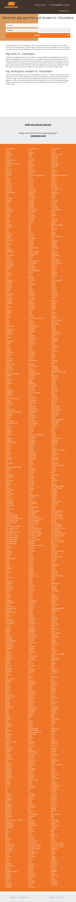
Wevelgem (54, 869)
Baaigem (8, 162)
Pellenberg (54, 463)
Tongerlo (8, 566)
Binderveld (8, 185)
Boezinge (8, 189)
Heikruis (30, 276)
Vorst (52, 593)
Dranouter (54, 219)
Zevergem (8, 654)
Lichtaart (8, 354)
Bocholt (53, 692)
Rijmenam (31, 484)
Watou (30, 610)
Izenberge (31, 307)
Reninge (30, 480)
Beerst (30, 168)
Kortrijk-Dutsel (55, 334)
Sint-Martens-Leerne (11, 536)
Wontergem (9, 639)
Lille (29, 789)
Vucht (7, 599)
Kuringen (8, 337)
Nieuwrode (54, 423)
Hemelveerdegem (56, 280)
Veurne (7, 862)
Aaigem (7, 662)
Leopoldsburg (55, 786)
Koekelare (8, 772)
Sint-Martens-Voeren (11, 538)
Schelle (7, 841)
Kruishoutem (55, 778)
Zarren (53, 646)
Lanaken (7, 782)
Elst (29, 719)
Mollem (7, 400)
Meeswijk (31, 377)
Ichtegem (54, 759)
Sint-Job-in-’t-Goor (33, 522)
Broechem (8, 200)
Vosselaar (31, 864)
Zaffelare (54, 642)
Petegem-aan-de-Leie (58, 465)
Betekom (31, 179)
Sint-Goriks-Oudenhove (35, 519)
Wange (53, 606)
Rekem (7, 478)
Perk (6, 465)
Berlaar (30, 686)
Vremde (7, 597)
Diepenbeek (54, 709)
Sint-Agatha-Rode (33, 511)
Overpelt (53, 827)
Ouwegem (8, 457)
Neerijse (31, 414)
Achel (52, 665)
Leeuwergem (55, 347)
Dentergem (54, 707)
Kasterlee (8, 768)
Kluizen (7, 328)
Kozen (7, 335)
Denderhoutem (33, 210)
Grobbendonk (32, 734)
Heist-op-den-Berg (11, 742)
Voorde (30, 591)
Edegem (30, 715)
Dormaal (31, 219)
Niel (52, 812)
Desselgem (8, 211)
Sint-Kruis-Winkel (56, 526)
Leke (52, 349)
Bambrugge (54, 164)
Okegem (8, 433)
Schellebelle (9, 503)
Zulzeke (7, 660)
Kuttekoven (31, 337)
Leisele (30, 349)
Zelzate (7, 879)
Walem (7, 604)
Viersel (53, 580)
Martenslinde (9, 370)
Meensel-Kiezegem (34, 374)
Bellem (7, 684)
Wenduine (8, 616)
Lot (29, 362)
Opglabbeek (31, 824)
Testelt (7, 560)
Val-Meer (54, 570)
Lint (6, 791)
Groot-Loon (9, 263)
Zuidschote (54, 658)
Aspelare (8, 156)
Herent (7, 745)
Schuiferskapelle (33, 507)
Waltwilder (8, 606)
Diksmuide (31, 711)
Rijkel (52, 482)
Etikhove (7, 723)
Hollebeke (8, 295)
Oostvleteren (9, 824)
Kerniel (30, 320)
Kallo (52, 311)
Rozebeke (54, 492)
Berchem (8, 175)
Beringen (8, 686)
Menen (30, 803)
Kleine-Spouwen (33, 326)
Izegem (7, 763)
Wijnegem (8, 873)
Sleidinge (31, 543)
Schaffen (54, 499)
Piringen (53, 467)
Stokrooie (54, 555)
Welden (30, 614)
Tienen (30, 858)
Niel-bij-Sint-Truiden (57, 419)
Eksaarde (54, 229)
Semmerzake (9, 509)
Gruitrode (31, 265)
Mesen (53, 805)
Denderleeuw (9, 707)
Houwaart (31, 757)
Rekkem (30, 478)
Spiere (7, 549)
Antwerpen (54, 669)
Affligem (7, 667)
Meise (30, 801)
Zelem (53, 648)
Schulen (53, 507)
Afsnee (53, 152)
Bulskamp (31, 204)
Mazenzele (31, 372)
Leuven (7, 787)
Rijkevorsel (54, 835)
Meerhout (8, 801)
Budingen (31, 202)
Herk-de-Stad (9, 747)
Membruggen (32, 385)
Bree (52, 700)
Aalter (52, 662)
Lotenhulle (8, 795)
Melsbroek (31, 383)
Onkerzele (8, 435)
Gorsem (7, 257)
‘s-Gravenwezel (55, 149)
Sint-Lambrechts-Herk (35, 528)
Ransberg (31, 477)
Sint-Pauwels (55, 538)
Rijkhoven (8, 484)
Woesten (54, 635)
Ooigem (53, 435)
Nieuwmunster (32, 423)
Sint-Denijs (31, 515)
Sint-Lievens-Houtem (34, 847)
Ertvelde (30, 240)
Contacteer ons (63, 11)
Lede (29, 784)
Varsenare (31, 572)
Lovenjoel (54, 362)
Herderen (8, 284)
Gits (6, 253)
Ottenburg (31, 452)
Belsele (30, 173)
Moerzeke (54, 396)
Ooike (7, 437)
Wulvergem (8, 642)
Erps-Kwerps (9, 240)
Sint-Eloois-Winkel (56, 517)
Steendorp (8, 551)
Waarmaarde (9, 602)
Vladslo (30, 583)
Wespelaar (31, 618)
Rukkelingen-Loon (33, 496)
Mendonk (54, 385)
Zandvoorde (55, 644)
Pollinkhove (31, 471)
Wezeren (8, 625)
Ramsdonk (8, 475)
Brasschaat (54, 698)
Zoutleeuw (54, 883)
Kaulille (30, 314)
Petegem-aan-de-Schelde (13, 467)
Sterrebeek (54, 553)
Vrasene (53, 595)
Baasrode (54, 162)
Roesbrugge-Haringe (57, 486)
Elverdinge (8, 234)
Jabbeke (53, 763)
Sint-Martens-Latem (57, 847)
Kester (7, 324)
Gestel (30, 250)
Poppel (53, 471)
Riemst (30, 835)
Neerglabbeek (32, 412)
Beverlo (30, 183)
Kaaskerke (31, 309)
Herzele (30, 749)
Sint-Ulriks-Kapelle (11, 543)
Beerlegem (8, 681)
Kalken (30, 311)
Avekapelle (31, 160)
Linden (7, 356)
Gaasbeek (54, 723)
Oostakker (31, 438)
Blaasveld (8, 187)
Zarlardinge (31, 646)
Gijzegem (8, 730)
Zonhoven (54, 881)
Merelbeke (8, 805)
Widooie (30, 625)
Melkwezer (8, 383)
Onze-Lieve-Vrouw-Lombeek (14, 820)
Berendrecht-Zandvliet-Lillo (36, 175)
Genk (52, 726)
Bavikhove (54, 166)
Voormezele (55, 591)
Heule (30, 286)
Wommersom (32, 637)
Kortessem (31, 776)
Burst (7, 206)
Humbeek (54, 301)
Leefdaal (54, 345)
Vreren (30, 597)
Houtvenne (31, 299)
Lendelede (31, 786)
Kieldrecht (31, 324)
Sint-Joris (54, 522)
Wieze (7, 627)
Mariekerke (8, 368)
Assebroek (54, 156)
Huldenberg (8, 759)
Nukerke (31, 427)
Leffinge (8, 349)
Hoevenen (31, 293)
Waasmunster (9, 866)
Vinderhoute (9, 581)
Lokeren (7, 793)
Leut (52, 353)
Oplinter (7, 448)
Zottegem (31, 883)
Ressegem (31, 482)
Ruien (30, 494)
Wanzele (31, 608)
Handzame (54, 272)
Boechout (8, 694)
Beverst (53, 183)
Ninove (7, 818)
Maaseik (30, 797)
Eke (52, 227)
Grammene (8, 259)
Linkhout (31, 356)
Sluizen (7, 545)
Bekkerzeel (31, 171)
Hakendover (32, 269)
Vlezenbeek (31, 585)
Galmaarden (9, 724)
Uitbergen (8, 568)
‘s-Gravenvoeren (33, 149)
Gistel (7, 732)
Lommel (30, 793)
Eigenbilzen (8, 227)
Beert (53, 168)
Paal (6, 461)
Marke (30, 368)
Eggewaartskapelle (57, 225)
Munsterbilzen (55, 406)
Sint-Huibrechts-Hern (57, 519)
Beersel (7, 683)
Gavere (30, 724)
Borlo (7, 194)
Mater (7, 372)
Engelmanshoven (56, 236)
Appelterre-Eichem (57, 154)
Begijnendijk (32, 683)
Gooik (52, 732)
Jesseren (53, 307)
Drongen (8, 221)
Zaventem (31, 877)
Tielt (52, 562)
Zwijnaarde (54, 660)
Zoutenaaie (31, 658)
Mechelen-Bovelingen (12, 374)
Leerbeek (8, 347)
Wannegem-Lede (10, 608)
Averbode (54, 160)
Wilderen (8, 631)
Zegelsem (31, 648)
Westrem (54, 622)
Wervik (53, 868)
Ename (30, 236)
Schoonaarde (9, 505)
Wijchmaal (31, 627)
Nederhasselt (32, 410)
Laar (6, 339)
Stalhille (30, 549)
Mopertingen (32, 402)
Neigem (53, 417)
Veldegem (31, 574)
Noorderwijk (32, 425)
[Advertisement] (38, 103)
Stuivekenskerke (10, 559)
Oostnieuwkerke (10, 442)
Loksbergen (9, 360)
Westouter (31, 622)
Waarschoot (54, 864)
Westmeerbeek (10, 622)
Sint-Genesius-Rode (57, 843)
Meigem (30, 379)
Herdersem (54, 744)
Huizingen (8, 301)
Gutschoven (32, 267)
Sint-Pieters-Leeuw (34, 848)
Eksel (7, 231)
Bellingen (8, 173)
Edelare (53, 223)
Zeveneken (31, 652)
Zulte (29, 885)
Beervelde (8, 170)
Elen (29, 231)
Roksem (8, 488)
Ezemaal (31, 244)
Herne (30, 747)
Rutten (30, 499)
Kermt (7, 320)
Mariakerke (54, 366)
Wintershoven (32, 635)
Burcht (53, 204)
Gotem (30, 257)
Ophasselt (54, 444)
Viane (7, 580)
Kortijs (30, 334)
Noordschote (55, 425)
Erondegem (32, 238)
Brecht (7, 700)
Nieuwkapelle (55, 421)
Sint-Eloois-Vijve (33, 517)
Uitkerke (30, 568)
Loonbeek (54, 360)
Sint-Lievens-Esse (33, 530)
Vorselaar (8, 864)
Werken (53, 616)
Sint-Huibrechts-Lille (11, 520)
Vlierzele (30, 587)
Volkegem (54, 589)
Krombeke (31, 335)
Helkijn (7, 744)
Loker (53, 358)
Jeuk (6, 309)
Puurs (7, 833)
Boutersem (31, 698)
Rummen (8, 498)
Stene (30, 553)
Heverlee (54, 288)
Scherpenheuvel (33, 841)
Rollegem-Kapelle (56, 488)
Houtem (53, 297)
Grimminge (8, 261)
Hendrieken (8, 282)
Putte (52, 831)
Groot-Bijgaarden (33, 261)
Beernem (31, 681)
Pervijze (30, 465)
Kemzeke (31, 316)
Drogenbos (54, 713)
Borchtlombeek (10, 192)
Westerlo (8, 869)
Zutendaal (54, 885)
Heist (7, 278)
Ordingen (31, 450)
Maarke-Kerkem (10, 364)
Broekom (31, 200)
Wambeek (31, 606)
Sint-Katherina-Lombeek (12, 526)
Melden (7, 381)
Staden (53, 850)
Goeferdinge (55, 253)
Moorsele (54, 400)
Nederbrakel (55, 408)
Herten (53, 284)
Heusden (8, 288)
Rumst (53, 839)
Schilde (53, 841)
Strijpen (7, 557)
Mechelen (31, 799)
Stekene (53, 852)
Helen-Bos (31, 280)
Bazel (7, 168)
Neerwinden (32, 417)
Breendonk (31, 198)
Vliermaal (54, 585)
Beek (52, 679)
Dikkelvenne (32, 217)
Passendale (9, 463)
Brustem (8, 202)
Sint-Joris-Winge (56, 524)
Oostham (8, 440)
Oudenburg (8, 827)
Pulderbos (31, 473)
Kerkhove (54, 316)
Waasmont (31, 602)
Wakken (53, 602)
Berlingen (54, 177)
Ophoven (31, 446)
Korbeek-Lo (9, 334)
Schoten (7, 843)
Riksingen (54, 484)
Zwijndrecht (31, 887)
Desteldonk (31, 211)
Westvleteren (32, 623)
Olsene (53, 433)
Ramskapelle (55, 475)
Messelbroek (9, 391)
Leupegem (31, 353)
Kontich (53, 772)
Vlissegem (31, 589)
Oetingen (31, 431)
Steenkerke (8, 553)
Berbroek (54, 173)
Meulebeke (8, 806)
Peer (6, 829)
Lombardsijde (32, 360)
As (29, 675)
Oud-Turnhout (32, 826)
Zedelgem (8, 648)
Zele (52, 877)
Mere (7, 387)
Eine (29, 227)
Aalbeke (7, 150)
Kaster (7, 314)
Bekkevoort (54, 683)
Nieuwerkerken (32, 814)
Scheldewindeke (56, 501)
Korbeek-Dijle (55, 332)
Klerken (53, 326)
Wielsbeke (54, 871)
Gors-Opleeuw (55, 255)
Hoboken (54, 290)
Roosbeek (54, 490)
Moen (30, 395)
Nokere (7, 425)
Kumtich (53, 335)
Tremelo (30, 860)
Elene (53, 231)
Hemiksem (31, 744)
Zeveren (53, 652)
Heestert (54, 274)
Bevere (7, 181)
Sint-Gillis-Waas (10, 845)
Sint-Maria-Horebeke (34, 532)
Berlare (53, 686)
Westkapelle (9, 620)
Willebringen (32, 631)
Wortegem (31, 639)
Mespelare (54, 389)
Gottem (53, 257)
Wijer (52, 627)
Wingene (7, 875)
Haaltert (7, 736)
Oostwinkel (31, 442)
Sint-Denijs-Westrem (11, 517)
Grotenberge (9, 265)
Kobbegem (31, 328)
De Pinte (53, 704)
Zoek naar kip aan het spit (38, 124)
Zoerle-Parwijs (32, 656)
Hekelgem (31, 278)
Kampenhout (32, 765)
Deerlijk (7, 705)
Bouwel (53, 196)
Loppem (8, 362)
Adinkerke (31, 152)
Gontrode (31, 255)
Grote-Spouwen (56, 263)
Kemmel (8, 316)
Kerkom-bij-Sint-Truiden (35, 318)
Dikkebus (54, 215)
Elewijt (7, 232)
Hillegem (8, 290)
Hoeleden (54, 292)
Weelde (30, 612)
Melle (6, 803)
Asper (30, 156)
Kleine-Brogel (9, 326)
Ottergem (54, 452)
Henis (30, 282)
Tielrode (30, 562)
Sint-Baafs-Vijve (56, 513)
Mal (52, 364)
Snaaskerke (9, 547)
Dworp (30, 223)
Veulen (53, 578)
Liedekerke (54, 787)
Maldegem (8, 799)
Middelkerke (31, 806)
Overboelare (32, 457)
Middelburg (8, 393)
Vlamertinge (55, 583)
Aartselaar (8, 665)
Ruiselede (31, 839)
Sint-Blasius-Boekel (11, 515)
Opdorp (7, 444)
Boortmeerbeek (10, 696)
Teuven (30, 560)
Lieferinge (31, 354)
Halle (7, 271)
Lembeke (31, 351)
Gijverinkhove (9, 252)
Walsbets (31, 604)
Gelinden (54, 244)
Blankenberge (32, 692)
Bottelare (31, 196)
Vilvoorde (54, 862)
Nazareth (54, 810)
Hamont (30, 272)
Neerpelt (7, 812)
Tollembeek (54, 564)
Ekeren (7, 229)
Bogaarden (31, 189)
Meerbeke (31, 375)
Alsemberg (8, 154)
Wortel (53, 639)
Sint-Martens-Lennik (34, 536)
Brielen (53, 198)
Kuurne (7, 780)
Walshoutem (55, 604)
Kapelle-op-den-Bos (57, 765)
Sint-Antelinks (32, 513)
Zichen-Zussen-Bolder (58, 654)
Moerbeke (54, 395)
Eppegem (8, 238)
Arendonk (54, 673)
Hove (52, 757)
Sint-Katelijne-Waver (34, 845)
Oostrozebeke (55, 822)
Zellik (7, 650)
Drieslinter (31, 713)
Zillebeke (8, 656)
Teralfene (31, 559)
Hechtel (7, 740)
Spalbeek (54, 547)
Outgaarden (32, 456)
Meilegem (54, 379)
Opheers (8, 446)
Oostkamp (8, 822)
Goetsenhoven (10, 255)
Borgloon (31, 696)
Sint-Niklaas (8, 848)
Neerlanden (54, 414)
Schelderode (32, 501)
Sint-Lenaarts (9, 530)
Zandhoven (8, 877)
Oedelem (54, 427)
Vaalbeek (31, 570)
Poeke (7, 831)
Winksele (8, 635)
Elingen (53, 232)
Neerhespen (9, 414)
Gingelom (54, 730)
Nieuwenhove (9, 421)
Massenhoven (55, 370)
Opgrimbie (31, 444)
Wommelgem (32, 875)
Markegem (54, 368)
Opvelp (7, 450)
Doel (52, 217)
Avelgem (30, 677)
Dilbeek (53, 711)
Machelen (31, 364)
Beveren (31, 181)
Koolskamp (31, 332)
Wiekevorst (54, 625)
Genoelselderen (33, 248)
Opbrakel (54, 442)
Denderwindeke (56, 210)
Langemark (54, 341)
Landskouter (9, 341)
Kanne (30, 313)
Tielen (7, 562)
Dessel (7, 709)
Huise (53, 299)
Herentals (31, 745)
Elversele (31, 234)
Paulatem (31, 463)
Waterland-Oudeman (57, 608)
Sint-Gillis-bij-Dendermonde (13, 519)
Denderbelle (9, 210)
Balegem (31, 164)
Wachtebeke (32, 866)
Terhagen (54, 559)
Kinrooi (53, 768)
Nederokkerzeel (56, 410)
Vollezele (8, 591)
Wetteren (31, 869)
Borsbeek (8, 698)
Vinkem (30, 581)
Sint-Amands (32, 843)
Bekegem (8, 171)
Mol (29, 808)
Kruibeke (30, 778)
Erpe (52, 238)
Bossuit (53, 194)
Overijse (30, 827)
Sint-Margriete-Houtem (12, 532)
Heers (30, 740)
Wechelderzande (10, 612)
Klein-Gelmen (55, 324)
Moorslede (8, 810)
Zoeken (37, 35)
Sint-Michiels (32, 538)
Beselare (8, 179)
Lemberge (54, 351)
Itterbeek (8, 307)
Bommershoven (56, 189)
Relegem (54, 478)
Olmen (30, 433)
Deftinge (30, 705)
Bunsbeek (54, 702)
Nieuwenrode (32, 421)
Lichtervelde (31, 787)
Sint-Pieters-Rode (56, 539)
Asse (6, 677)
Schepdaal (54, 503)
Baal (29, 162)
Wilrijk (53, 631)
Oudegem (8, 454)
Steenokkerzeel (32, 852)
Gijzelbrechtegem (33, 252)
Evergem (30, 723)
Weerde (53, 612)
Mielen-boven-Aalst (34, 393)
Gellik (7, 246)
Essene (30, 721)
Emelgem (8, 236)
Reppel (7, 482)
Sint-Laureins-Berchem (58, 528)
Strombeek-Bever (56, 557)
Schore (30, 505)
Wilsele (7, 633)
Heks (52, 278)
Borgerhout (32, 192)
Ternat (53, 854)
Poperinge (31, 831)
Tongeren (54, 858)
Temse (7, 854)
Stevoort (8, 555)
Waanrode (54, 599)
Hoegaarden (32, 751)
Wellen (7, 868)
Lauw (53, 343)
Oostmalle (31, 822)
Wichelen (31, 871)
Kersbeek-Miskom (56, 320)
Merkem (53, 387)
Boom (53, 694)
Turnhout (54, 860)
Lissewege (8, 358)
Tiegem (53, 560)
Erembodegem (55, 719)
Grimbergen (8, 734)
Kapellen (53, 313)
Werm (7, 618)
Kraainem (8, 778)
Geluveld (53, 246)
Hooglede (8, 755)
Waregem (54, 866)
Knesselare (31, 770)
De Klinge (31, 208)
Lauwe (7, 345)
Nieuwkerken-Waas (11, 423)
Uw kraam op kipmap (59, 5)
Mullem (7, 406)
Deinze (53, 705)
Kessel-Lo (31, 322)
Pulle (52, 473)
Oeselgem (8, 431)
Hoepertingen (9, 293)
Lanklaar (8, 343)
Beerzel (30, 170)
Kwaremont (54, 337)
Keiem (53, 314)
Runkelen (54, 498)
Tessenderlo (32, 856)
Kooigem (54, 330)
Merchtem (54, 803)
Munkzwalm (32, 406)
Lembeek (8, 351)
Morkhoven (9, 404)
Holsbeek (54, 753)
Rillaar (7, 486)
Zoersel (7, 881)
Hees (30, 274)
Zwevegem (8, 887)
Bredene (30, 700)
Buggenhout (32, 702)
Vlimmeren (8, 589)
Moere (7, 396)
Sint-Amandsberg (56, 511)
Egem (30, 225)
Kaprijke (30, 766)
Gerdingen (8, 250)
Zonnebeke (8, 883)
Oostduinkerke (55, 438)
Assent (7, 158)
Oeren (53, 429)
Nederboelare (32, 408)
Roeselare (31, 837)
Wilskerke (31, 633)
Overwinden (55, 459)
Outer (7, 456)
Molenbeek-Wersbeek (12, 398)
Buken (7, 204)
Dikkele (7, 217)
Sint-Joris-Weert (33, 524)
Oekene (7, 429)
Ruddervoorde (9, 494)
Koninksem (31, 330)
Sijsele (53, 509)
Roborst (30, 486)
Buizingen (54, 202)
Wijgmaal (8, 629)
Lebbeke (7, 784)
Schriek (7, 507)
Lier (6, 789)
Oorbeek (54, 437)
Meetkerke (54, 377)
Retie (6, 835)
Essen (7, 721)
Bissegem (54, 185)
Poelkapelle (31, 469)
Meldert (30, 381)
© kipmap (13, 897)
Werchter (31, 616)
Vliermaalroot (9, 587)
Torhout (7, 860)
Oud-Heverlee (9, 826)
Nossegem (8, 427)
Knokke (53, 770)
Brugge (7, 702)
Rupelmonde (9, 499)
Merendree (31, 387)
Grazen (30, 259)
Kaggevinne (9, 311)
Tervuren (8, 856)
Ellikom (53, 717)
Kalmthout (8, 765)
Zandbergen (9, 644)
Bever (30, 688)
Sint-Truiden (9, 850)
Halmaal (53, 271)
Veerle (7, 574)
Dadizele (54, 206)
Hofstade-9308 (32, 753)
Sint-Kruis (31, 526)
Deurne (7, 213)
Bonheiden (31, 694)
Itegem (53, 305)
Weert (7, 614)
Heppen (53, 282)
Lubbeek (53, 795)
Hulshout (31, 759)
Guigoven (54, 265)
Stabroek (31, 850)
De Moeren (54, 208)
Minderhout (9, 395)
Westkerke (31, 620)
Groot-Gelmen (55, 261)
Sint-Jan (53, 520)
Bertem (7, 688)
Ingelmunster (32, 761)
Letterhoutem (9, 353)
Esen (6, 242)
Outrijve (53, 456)
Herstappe (8, 749)
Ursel (7, 570)
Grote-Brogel (32, 263)
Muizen (30, 404)
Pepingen (31, 829)
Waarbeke (8, 601)
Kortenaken (54, 774)
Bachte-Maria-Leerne (12, 164)
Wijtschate (54, 629)
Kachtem (54, 309)
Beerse (53, 681)
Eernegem (8, 225)
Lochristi (53, 791)
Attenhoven (54, 158)
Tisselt (30, 564)
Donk (7, 219)
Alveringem (8, 669)
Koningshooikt (9, 330)
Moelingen (54, 806)
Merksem (8, 389)
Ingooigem (31, 305)
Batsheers (8, 166)
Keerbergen (31, 768)
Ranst (30, 833)
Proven (7, 473)
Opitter (53, 446)
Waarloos (54, 601)
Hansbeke (8, 274)
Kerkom (7, 318)
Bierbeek (30, 690)
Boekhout (54, 187)
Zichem (30, 654)
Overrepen (31, 459)
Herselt (53, 747)
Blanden (30, 187)
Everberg (8, 244)
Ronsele (30, 490)
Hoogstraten (55, 755)
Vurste (30, 599)
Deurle (53, 211)
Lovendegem (32, 795)
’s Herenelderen (10, 149)
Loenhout (31, 358)
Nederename (9, 410)
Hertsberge (8, 286)
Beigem (53, 170)
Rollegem (31, 488)
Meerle (7, 377)
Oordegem (8, 438)
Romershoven (9, 490)
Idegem (53, 303)
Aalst (29, 150)
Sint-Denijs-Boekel (57, 515)
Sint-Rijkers (31, 541)
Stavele (53, 549)
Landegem (54, 339)
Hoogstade (54, 295)
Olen (52, 818)
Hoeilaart (53, 751)
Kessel (7, 322)
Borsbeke (31, 194)
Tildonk (7, 564)
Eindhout (8, 717)
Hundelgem (9, 303)
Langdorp (31, 341)
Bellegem (54, 171)
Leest (30, 347)
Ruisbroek (54, 494)
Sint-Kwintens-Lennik (11, 528)
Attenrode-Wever (10, 160)
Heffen (7, 276)
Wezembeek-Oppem (11, 871)
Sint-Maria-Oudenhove (35, 534)
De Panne (31, 704)
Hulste (30, 301)
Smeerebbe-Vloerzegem (35, 545)
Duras (7, 223)
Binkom (30, 185)
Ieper (6, 761)
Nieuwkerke (8, 816)
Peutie (30, 467)
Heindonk (54, 276)
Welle (53, 614)
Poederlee (8, 469)
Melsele (53, 383)
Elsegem (7, 719)
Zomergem (31, 881)
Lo (29, 791)
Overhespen (55, 457)
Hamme (7, 272)
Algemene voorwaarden (56, 897)
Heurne (53, 286)
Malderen (8, 366)
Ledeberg (31, 345)
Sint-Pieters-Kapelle (11, 539)
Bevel (53, 179)
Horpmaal (8, 297)
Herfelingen (31, 284)
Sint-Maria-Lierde (10, 534)
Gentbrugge (54, 248)
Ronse (53, 837)
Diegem (7, 215)
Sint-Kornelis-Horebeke (58, 845)
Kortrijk (53, 776)
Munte (7, 408)
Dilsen (7, 713)
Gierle (53, 250)
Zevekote (8, 652)
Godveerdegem (33, 253)
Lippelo (53, 356)
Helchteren (54, 742)
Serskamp (31, 509)
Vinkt (52, 581)
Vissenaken (8, 583)
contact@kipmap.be (23, 897)
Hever (30, 288)
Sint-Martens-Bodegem (58, 534)
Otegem (8, 452)
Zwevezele (31, 660)
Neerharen (54, 412)
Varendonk (8, 572)
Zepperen (31, 650)
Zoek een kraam (40, 5)
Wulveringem (32, 642)
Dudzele (30, 221)
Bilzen (7, 692)
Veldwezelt (54, 574)
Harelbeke (31, 738)
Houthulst (8, 757)
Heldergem (8, 280)
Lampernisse (32, 339)
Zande (30, 644)
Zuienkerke (8, 885)
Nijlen (52, 816)
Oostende (31, 820)
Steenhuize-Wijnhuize (57, 551)
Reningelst (54, 480)
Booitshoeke (32, 190)
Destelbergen (32, 709)
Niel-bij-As (31, 419)
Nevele (30, 812)
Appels (30, 154)
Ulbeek (53, 568)
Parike (53, 461)
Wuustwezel (54, 875)
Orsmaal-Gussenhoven (58, 450)
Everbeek (54, 242)
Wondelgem (55, 637)
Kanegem (8, 313)
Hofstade (54, 293)
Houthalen (8, 299)
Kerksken (54, 318)
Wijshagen (31, 629)
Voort (7, 593)
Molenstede (55, 398)
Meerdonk (54, 375)
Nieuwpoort (31, 816)
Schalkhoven (9, 501)
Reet (52, 477)
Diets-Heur (31, 215)
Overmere (8, 459)
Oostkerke (31, 440)
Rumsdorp (31, 498)
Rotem (30, 492)
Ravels (53, 833)
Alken (29, 667)
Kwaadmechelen (33, 780)
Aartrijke (53, 663)
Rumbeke (54, 496)
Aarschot (8, 663)
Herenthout (54, 745)
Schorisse (54, 505)
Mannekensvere (33, 366)
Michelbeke (54, 391)
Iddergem (31, 303)
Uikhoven (54, 566)
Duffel (7, 715)
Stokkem (31, 555)
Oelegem (31, 429)
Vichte (30, 580)
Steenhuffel (31, 551)
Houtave (31, 297)
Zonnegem (8, 658)
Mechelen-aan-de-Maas (58, 372)
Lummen (8, 797)
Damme (7, 704)
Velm (7, 576)
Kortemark (31, 774)
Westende (54, 618)
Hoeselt (7, 753)
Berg (6, 177)
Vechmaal (54, 572)
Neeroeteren (32, 416)
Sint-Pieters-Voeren (11, 541)
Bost (6, 196)
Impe (7, 305)
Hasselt (53, 738)
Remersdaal (9, 480)
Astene (30, 158)
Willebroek (31, 873)
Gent (6, 728)
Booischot (8, 190)
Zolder (53, 656)
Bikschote (54, 690)
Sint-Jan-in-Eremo (10, 522)
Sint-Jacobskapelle (34, 520)
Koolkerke (8, 332)
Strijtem (30, 557)
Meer (52, 374)
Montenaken (32, 400)
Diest (6, 711)
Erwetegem (54, 240)
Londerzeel (54, 793)
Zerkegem (54, 650)
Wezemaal (54, 623)
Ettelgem (31, 242)
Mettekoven (32, 391)
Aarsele (53, 150)
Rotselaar (8, 839)
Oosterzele (54, 820)
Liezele (53, 354)
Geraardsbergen (33, 728)
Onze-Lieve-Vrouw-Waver (36, 435)
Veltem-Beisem (33, 576)
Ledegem (54, 784)
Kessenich (54, 322)
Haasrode (8, 269)
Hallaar (53, 269)
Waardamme (32, 601)
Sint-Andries (9, 513)
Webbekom (54, 610)
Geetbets (8, 726)
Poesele (53, 469)
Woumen (31, 641)
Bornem (53, 696)
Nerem (7, 419)
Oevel (53, 431)
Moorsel (53, 808)
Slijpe (52, 543)
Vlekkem (8, 585)
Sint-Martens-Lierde (57, 536)
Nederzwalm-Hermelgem (13, 412)
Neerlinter (8, 416)
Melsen (7, 385)
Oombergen (32, 437)
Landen (30, 782)
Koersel (53, 328)
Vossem (30, 595)
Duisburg (54, 221)
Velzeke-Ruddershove (57, 576)
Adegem (8, 152)
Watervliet (8, 610)
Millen (53, 393)
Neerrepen (54, 416)
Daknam (8, 208)
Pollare (7, 471)
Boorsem (54, 190)
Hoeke (7, 292)
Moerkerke (31, 396)
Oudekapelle (32, 454)
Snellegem (31, 547)
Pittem (53, 829)
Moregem (54, 402)
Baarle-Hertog (9, 679)
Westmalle (54, 620)
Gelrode (30, 246)
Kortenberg (8, 776)
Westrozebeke (9, 623)
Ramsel (30, 475)
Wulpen (53, 641)
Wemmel (31, 868)
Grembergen (55, 259)
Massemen (31, 370)
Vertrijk (30, 578)
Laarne (53, 780)
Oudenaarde (54, 826)
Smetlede (54, 545)
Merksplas (31, 805)
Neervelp (8, 417)
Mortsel (30, 810)
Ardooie (7, 673)
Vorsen (30, 593)
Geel (52, 724)
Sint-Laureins (9, 847)
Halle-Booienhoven (34, 271)
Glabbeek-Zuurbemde (34, 732)
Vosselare (8, 595)
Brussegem (54, 200)
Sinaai (7, 511)
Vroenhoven (55, 597)
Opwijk (53, 824)
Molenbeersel (32, 398)
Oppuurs (53, 448)
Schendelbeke (32, 503)
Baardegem (54, 677)
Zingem (53, 879)
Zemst (30, 879)
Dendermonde (32, 707)
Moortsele (8, 402)
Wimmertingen (55, 633)
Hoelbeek (31, 292)
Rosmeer (8, 492)
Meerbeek (8, 375)
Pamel (30, 461)
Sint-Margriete (55, 530)
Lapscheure (32, 343)
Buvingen (31, 206)
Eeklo (52, 715)
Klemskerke (8, 770)
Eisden (30, 717)
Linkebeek (54, 789)
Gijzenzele (54, 252)
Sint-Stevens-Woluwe (57, 541)
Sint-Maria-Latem (56, 532)
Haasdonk (54, 267)
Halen (30, 736)
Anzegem (31, 671)
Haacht (53, 734)
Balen (30, 679)
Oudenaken (54, 454)
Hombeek (31, 295)
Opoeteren (31, 448)
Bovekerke (8, 198)
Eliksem (30, 232)
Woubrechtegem (10, 641)
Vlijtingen (54, 587)
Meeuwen (8, 379)
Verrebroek (8, 578)
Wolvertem (8, 637)
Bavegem (31, 166)
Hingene (30, 290)
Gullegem (8, 267)
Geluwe (7, 248)
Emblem (53, 234)
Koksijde (30, 772)
